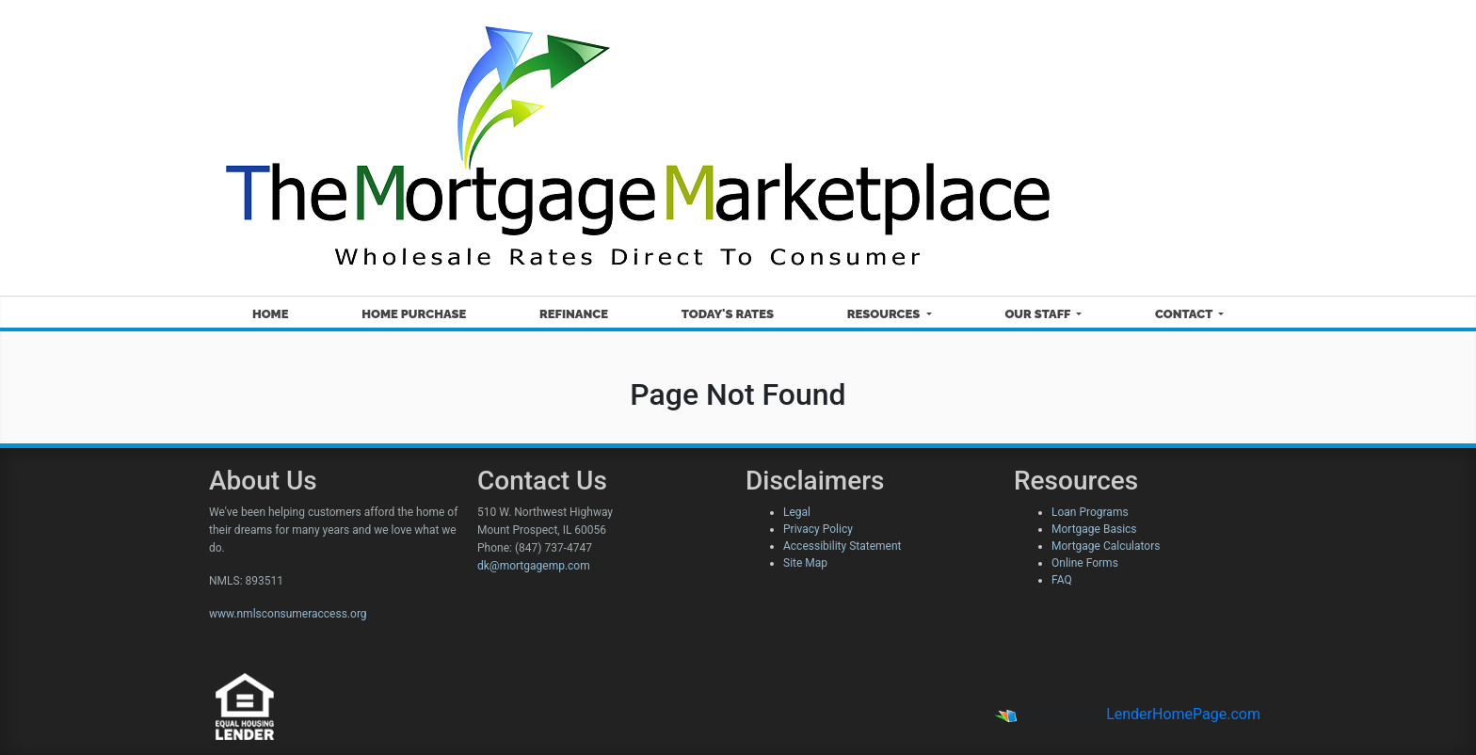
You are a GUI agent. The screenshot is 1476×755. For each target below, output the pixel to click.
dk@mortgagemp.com (533, 565)
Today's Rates (728, 314)
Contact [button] (1185, 314)
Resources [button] (885, 314)
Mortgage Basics (1094, 529)
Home (270, 314)
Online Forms (1084, 563)
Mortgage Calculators (1105, 546)
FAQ (1061, 579)
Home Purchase (413, 314)
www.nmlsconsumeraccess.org (288, 613)
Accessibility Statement (842, 546)
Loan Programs (1090, 512)
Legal (796, 512)
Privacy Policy (818, 529)
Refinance (573, 314)
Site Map (805, 563)
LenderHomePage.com (1183, 714)
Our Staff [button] (1038, 314)
